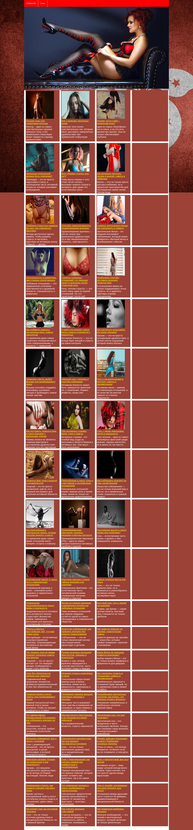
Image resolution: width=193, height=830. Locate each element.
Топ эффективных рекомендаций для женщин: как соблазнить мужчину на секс (41, 719)
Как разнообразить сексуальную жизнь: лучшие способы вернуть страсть (41, 532)
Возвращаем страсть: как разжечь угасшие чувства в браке (40, 788)
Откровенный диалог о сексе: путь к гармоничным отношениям (41, 582)
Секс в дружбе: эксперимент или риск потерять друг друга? (112, 788)
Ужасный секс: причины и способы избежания (75, 380)
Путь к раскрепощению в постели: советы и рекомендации (110, 381)
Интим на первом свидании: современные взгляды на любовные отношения (76, 605)
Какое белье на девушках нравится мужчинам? (110, 653)
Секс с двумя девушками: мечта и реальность (110, 432)
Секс (42, 3)
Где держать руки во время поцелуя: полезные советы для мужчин (40, 655)
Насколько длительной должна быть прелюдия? (39, 174)
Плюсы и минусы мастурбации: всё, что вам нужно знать (40, 631)
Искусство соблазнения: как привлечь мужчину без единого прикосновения (76, 631)
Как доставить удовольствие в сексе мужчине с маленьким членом (41, 433)
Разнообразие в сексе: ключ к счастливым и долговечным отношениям (77, 483)
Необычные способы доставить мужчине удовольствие (108, 280)
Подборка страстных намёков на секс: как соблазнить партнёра (42, 228)
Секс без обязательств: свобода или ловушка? (38, 674)
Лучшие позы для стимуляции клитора (37, 122)
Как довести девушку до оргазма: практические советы (110, 631)
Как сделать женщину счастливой (73, 810)
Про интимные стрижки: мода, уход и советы (74, 432)
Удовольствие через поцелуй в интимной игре (41, 481)
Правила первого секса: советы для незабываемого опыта (40, 697)
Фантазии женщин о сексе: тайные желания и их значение (76, 582)
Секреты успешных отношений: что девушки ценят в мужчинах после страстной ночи (75, 281)
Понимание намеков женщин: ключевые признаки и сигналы (77, 697)
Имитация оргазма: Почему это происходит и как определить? (40, 762)
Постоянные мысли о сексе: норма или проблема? (112, 531)
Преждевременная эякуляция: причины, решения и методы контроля (77, 532)
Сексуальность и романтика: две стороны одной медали (41, 278)
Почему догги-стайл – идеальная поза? (108, 122)
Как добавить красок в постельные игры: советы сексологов (39, 332)
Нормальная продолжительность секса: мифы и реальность (40, 605)
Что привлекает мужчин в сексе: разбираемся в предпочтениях (75, 788)
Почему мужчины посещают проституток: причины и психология (76, 655)
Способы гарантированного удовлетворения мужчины (76, 226)
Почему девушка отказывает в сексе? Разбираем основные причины (112, 741)
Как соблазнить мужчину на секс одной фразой (111, 481)
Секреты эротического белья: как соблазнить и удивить (112, 226)
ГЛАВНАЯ (31, 3)
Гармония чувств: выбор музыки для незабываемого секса (40, 381)
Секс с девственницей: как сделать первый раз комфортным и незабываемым (76, 763)
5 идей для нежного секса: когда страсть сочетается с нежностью (76, 332)
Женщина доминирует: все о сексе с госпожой (41, 739)
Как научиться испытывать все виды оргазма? (111, 330)
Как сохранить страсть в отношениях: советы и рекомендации (110, 676)
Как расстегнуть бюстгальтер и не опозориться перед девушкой (77, 717)
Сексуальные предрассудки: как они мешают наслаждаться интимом (77, 741)
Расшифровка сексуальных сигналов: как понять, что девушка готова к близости (111, 697)
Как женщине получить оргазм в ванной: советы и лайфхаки (111, 176)
